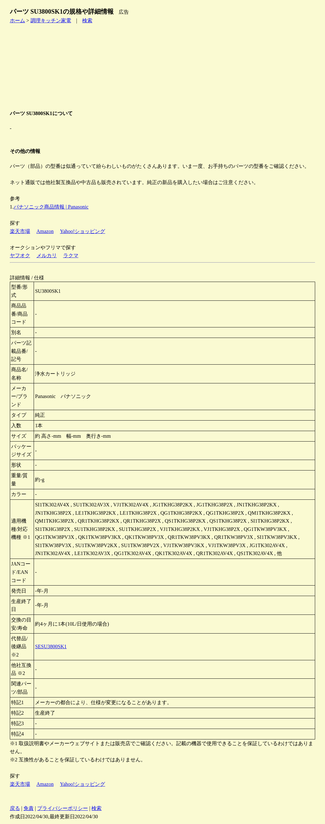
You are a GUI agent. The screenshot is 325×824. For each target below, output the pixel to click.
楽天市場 (20, 231)
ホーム (17, 20)
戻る (15, 808)
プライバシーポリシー (62, 808)
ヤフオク (20, 255)
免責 (28, 808)
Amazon (45, 231)
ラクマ (70, 255)
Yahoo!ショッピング (82, 231)
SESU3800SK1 (51, 646)
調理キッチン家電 (50, 20)
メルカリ (46, 255)
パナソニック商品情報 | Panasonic (51, 206)
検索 (87, 20)
